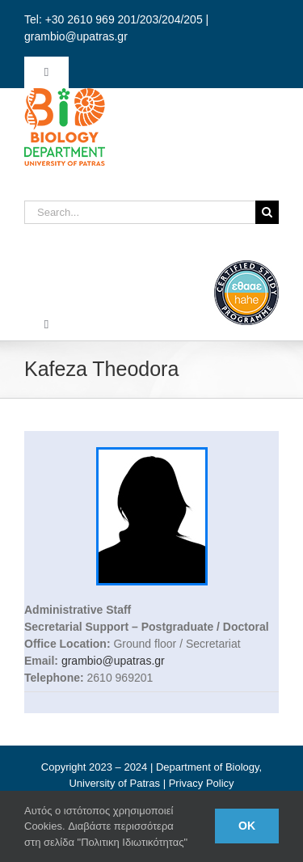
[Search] (267, 212)
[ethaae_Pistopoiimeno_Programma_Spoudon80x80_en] (246, 266)
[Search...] (139, 212)
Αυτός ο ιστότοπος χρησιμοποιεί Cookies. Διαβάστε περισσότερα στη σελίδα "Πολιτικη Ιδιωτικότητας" (105, 826)
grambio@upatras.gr (113, 660)
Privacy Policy (201, 783)
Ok (246, 825)
